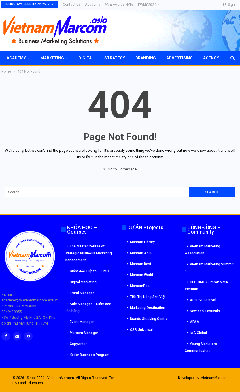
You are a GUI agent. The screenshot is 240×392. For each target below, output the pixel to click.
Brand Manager (82, 293)
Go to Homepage (120, 169)
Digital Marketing (83, 282)
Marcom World (141, 275)
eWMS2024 (147, 5)
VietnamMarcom (214, 378)
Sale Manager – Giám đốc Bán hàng (88, 307)
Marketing (52, 58)
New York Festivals (205, 311)
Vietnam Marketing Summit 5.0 (209, 267)
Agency (211, 58)
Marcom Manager (84, 333)
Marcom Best (140, 264)
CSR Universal (141, 330)
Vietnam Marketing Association (202, 249)
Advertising (179, 58)
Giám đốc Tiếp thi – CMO (89, 271)
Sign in (231, 5)
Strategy (114, 58)
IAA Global (198, 333)
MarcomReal (140, 286)
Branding (145, 58)
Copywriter (78, 344)
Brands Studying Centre (149, 319)
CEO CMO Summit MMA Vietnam (206, 285)
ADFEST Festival (203, 300)
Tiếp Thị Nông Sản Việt (147, 297)
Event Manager (82, 322)
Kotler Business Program (89, 355)
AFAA (194, 322)
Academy (92, 5)
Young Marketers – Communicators (202, 347)
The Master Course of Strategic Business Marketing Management (88, 253)
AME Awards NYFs (119, 5)
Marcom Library (142, 242)
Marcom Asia (141, 253)
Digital (86, 58)
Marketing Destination (147, 308)
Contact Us (72, 5)
